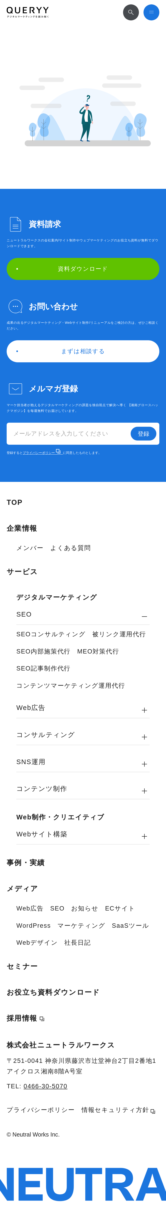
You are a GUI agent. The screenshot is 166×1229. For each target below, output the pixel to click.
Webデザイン (37, 942)
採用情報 (22, 1018)
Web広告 (29, 908)
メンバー (30, 548)
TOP (15, 502)
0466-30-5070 (46, 1086)
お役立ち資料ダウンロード (53, 992)
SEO (57, 908)
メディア (22, 889)
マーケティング (81, 925)
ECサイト (120, 908)
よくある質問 (70, 548)
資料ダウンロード (62, 268)
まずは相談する (61, 351)
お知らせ (84, 908)
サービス (22, 572)
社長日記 (77, 942)
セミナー (22, 966)
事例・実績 (26, 863)
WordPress (33, 925)
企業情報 (22, 528)
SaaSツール (130, 925)
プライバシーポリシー (42, 453)
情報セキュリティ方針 (118, 1110)
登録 (143, 433)
